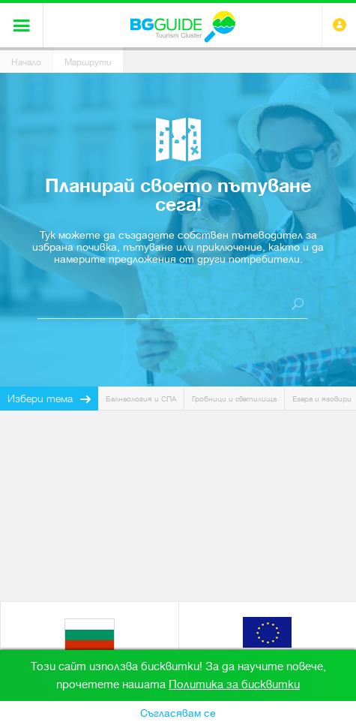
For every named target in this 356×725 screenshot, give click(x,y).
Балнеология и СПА (141, 399)
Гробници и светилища (234, 399)
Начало (26, 62)
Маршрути (88, 62)
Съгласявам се (178, 713)
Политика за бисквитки (234, 684)
